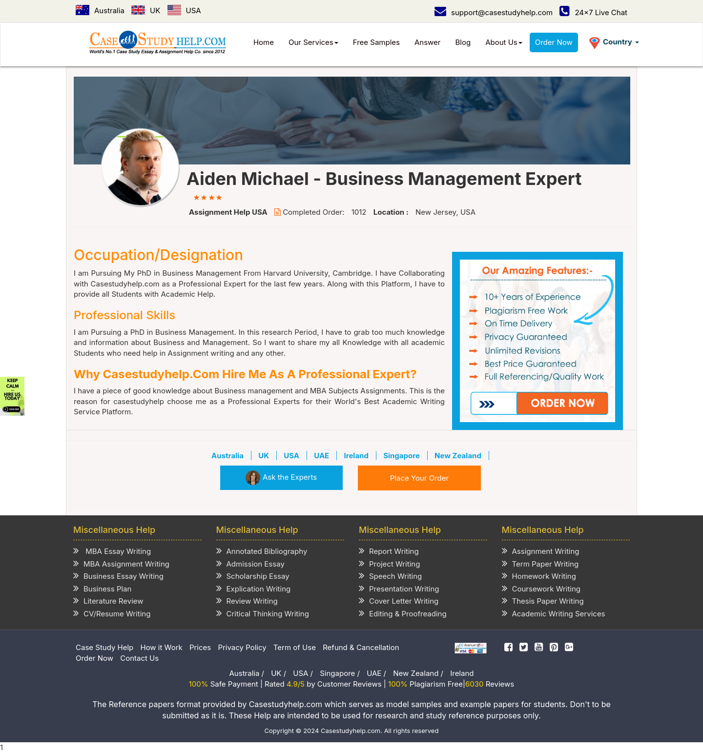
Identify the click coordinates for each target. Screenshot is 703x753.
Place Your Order (419, 478)
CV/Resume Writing (111, 613)
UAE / (376, 673)
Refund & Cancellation (361, 647)
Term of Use (294, 647)
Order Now (554, 42)
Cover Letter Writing (398, 600)
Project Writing (389, 563)
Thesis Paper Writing (543, 600)
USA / (303, 673)
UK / (278, 673)
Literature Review (108, 600)
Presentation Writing (399, 588)
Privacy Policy (242, 647)
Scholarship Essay (252, 575)
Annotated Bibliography (262, 551)
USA (184, 10)
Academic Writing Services (553, 613)
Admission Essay (250, 563)
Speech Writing (390, 575)
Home (263, 42)
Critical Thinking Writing (262, 613)
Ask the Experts (281, 477)
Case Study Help (104, 647)
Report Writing (389, 551)
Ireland (462, 673)
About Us (503, 42)
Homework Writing (539, 575)
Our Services (313, 42)
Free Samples (376, 42)
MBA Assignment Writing (121, 563)
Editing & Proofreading (403, 613)
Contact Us (139, 658)
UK (145, 10)
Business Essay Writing (118, 575)
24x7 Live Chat (593, 12)
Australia (100, 10)
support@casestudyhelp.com (493, 12)
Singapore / (340, 673)
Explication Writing (253, 588)
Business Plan (102, 588)
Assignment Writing (540, 551)
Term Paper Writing (540, 563)
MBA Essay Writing (112, 551)
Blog (463, 42)
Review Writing (247, 600)
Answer (427, 42)
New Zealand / (418, 673)
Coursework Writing (541, 588)
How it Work (162, 647)
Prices (200, 647)
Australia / (246, 673)
